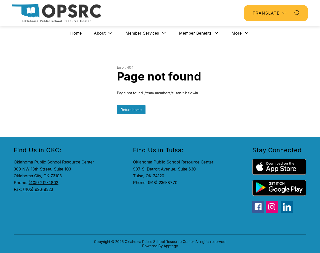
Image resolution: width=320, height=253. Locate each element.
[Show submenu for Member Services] (142, 33)
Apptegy (171, 246)
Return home (131, 110)
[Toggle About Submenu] (111, 33)
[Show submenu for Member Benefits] (195, 33)
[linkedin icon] (287, 211)
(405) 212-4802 (43, 182)
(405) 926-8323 (38, 189)
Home (76, 33)
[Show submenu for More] (237, 33)
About (100, 33)
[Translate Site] (268, 13)
